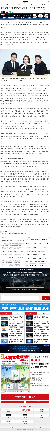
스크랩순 (44, 313)
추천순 (31, 313)
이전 (2, 294)
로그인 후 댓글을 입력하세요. (19, 298)
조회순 (6, 313)
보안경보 (44, 4)
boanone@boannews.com (15, 232)
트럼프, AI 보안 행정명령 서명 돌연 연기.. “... (12, 264)
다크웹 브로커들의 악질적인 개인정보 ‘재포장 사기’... (12, 242)
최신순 (18, 313)
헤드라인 (3, 237)
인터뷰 (18, 4)
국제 (31, 4)
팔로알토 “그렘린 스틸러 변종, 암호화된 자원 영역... (12, 253)
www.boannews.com (13, 233)
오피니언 (6, 4)
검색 (48, 1)
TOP (28, 237)
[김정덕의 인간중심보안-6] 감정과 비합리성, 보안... (12, 259)
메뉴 (1, 1)
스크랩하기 (47, 294)
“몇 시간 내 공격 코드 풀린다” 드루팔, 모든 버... (12, 247)
